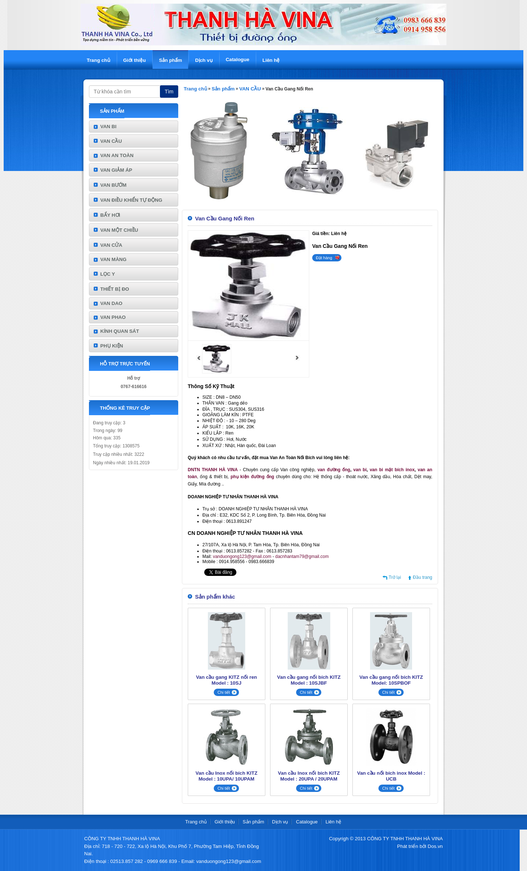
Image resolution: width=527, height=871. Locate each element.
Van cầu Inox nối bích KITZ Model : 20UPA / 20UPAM (309, 776)
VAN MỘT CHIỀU (119, 230)
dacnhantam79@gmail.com (302, 556)
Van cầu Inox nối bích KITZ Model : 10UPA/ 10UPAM (226, 776)
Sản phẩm (170, 60)
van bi (359, 469)
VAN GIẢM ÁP (116, 170)
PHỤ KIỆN (111, 346)
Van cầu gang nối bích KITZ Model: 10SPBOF (391, 680)
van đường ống (333, 469)
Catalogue (237, 59)
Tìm (169, 91)
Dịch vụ (203, 60)
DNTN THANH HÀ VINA (213, 469)
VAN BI (108, 126)
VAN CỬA (111, 245)
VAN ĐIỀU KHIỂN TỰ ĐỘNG (131, 200)
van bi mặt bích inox (392, 469)
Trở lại (395, 577)
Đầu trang (422, 577)
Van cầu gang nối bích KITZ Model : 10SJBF (308, 680)
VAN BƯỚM (113, 185)
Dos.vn (435, 846)
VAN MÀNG (113, 259)
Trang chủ (98, 60)
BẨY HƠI (110, 215)
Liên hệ (271, 60)
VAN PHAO (113, 317)
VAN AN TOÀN (117, 155)
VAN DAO (111, 303)
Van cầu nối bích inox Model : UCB (391, 776)
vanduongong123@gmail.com (242, 556)
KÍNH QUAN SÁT (119, 331)
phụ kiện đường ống (252, 476)
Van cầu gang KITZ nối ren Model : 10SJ (226, 680)
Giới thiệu (134, 60)
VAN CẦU (111, 141)
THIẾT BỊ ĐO (114, 289)
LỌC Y (107, 274)
